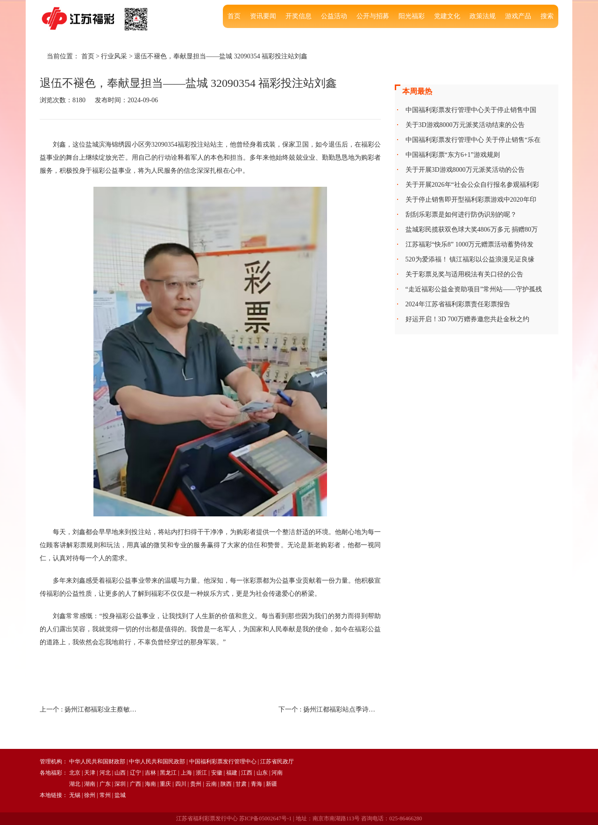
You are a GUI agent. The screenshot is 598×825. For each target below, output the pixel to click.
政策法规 (483, 16)
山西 (120, 772)
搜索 (547, 16)
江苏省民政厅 (277, 761)
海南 (150, 784)
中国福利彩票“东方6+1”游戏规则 (453, 154)
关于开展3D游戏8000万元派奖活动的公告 (465, 169)
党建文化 (447, 16)
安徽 (216, 772)
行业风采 (114, 56)
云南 (211, 784)
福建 (231, 772)
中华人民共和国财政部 (97, 761)
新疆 (271, 784)
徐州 (89, 795)
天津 (89, 772)
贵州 (195, 784)
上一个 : (91, 709)
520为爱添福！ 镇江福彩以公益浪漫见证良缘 (470, 259)
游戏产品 (518, 16)
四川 (180, 784)
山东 (262, 772)
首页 (234, 16)
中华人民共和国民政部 (157, 761)
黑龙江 (168, 772)
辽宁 (135, 772)
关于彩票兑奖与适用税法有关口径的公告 (464, 274)
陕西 (226, 784)
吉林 (150, 772)
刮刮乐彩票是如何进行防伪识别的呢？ (461, 214)
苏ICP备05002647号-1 (265, 818)
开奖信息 (298, 16)
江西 (246, 772)
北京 (74, 772)
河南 (277, 772)
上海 (186, 772)
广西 (135, 784)
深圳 (120, 784)
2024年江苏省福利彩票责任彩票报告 (458, 304)
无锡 (74, 795)
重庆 (165, 784)
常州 (105, 795)
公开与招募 (372, 16)
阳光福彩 (412, 16)
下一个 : (329, 709)
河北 (105, 772)
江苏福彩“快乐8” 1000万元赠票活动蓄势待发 (470, 244)
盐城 (120, 795)
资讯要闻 (263, 16)
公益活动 (334, 16)
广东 (105, 784)
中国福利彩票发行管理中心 (222, 761)
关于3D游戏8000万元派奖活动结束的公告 (465, 124)
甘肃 (241, 784)
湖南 (89, 784)
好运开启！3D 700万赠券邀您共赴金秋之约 (468, 319)
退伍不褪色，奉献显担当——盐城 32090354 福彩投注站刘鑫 (220, 56)
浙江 (201, 772)
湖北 (74, 784)
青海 (256, 784)
